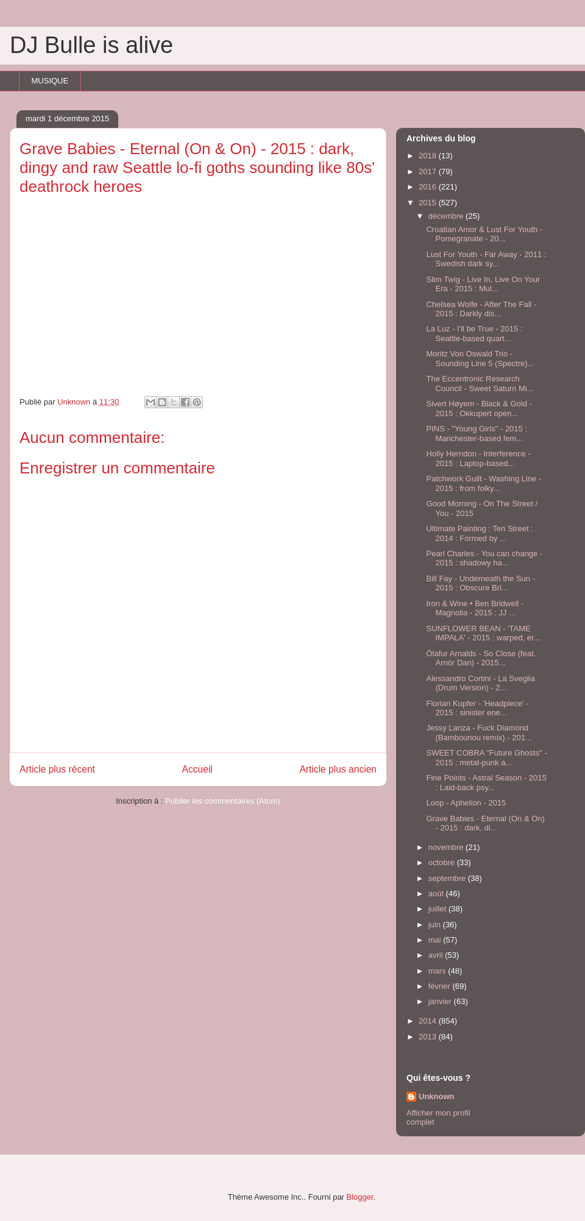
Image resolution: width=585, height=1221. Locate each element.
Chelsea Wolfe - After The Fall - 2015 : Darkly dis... (481, 309)
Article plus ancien (338, 769)
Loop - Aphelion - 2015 (466, 802)
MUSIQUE (50, 80)
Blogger (360, 1197)
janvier (441, 1001)
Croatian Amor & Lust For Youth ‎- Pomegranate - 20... (484, 234)
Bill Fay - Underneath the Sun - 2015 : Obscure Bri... (480, 583)
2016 (429, 186)
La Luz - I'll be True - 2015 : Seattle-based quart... (474, 333)
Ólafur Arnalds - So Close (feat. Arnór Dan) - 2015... (481, 658)
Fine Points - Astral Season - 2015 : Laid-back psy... (486, 782)
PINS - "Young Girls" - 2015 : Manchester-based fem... (476, 433)
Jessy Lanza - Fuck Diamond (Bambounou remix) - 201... (478, 732)
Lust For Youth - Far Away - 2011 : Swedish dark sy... (486, 259)
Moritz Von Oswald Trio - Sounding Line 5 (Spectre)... (480, 358)
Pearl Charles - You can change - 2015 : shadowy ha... (484, 558)
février (440, 986)
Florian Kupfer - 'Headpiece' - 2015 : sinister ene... (477, 708)
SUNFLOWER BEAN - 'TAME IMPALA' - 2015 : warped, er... (483, 633)
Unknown (437, 1096)
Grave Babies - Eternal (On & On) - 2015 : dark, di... (485, 823)
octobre (442, 862)
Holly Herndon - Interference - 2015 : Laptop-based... (478, 458)
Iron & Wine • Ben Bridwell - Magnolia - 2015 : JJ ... (474, 608)
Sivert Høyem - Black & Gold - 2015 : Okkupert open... (478, 408)
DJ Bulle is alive (91, 45)
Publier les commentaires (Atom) (222, 800)
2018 (429, 155)
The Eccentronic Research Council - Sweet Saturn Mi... (479, 383)
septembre (448, 878)
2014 (429, 1020)
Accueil (197, 769)
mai (436, 939)
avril (436, 955)
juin (435, 924)
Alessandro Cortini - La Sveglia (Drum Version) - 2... (480, 683)
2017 (429, 171)
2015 (429, 202)
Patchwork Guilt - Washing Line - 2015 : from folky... (483, 483)
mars (438, 970)
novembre (447, 847)
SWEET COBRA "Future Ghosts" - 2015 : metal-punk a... (486, 757)
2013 (429, 1036)
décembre (447, 216)
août (437, 893)
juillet (438, 908)
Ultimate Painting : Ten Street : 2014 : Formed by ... (479, 533)
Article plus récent (57, 769)
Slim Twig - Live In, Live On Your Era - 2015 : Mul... (483, 284)
